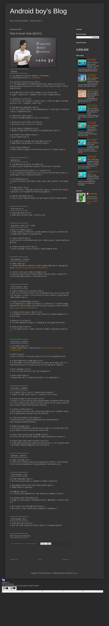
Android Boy (93, 194)
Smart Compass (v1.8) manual (92, 140)
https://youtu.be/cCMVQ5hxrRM (26, 308)
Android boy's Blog (38, 11)
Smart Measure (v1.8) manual (92, 75)
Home (40, 559)
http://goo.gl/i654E (34, 78)
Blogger (75, 573)
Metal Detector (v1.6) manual (91, 60)
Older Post (65, 559)
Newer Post (14, 559)
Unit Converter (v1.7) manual (91, 123)
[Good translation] (5, 588)
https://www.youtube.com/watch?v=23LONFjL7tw (31, 268)
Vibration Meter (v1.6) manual (92, 157)
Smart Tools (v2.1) (92, 90)
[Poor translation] (13, 588)
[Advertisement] (39, 552)
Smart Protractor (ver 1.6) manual (92, 106)
